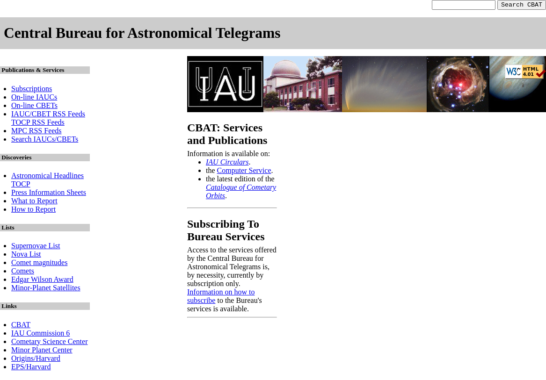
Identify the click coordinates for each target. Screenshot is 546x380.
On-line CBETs (34, 107)
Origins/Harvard (35, 360)
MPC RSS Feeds (36, 132)
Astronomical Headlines (47, 177)
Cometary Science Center (49, 343)
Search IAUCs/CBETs (44, 140)
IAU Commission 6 (40, 334)
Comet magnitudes (39, 264)
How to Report (33, 211)
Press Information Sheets (48, 194)
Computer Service (244, 172)
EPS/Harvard (31, 368)
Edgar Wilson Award (42, 281)
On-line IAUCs (34, 98)
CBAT (20, 326)
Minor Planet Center (42, 351)
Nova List (26, 255)
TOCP (20, 185)
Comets (22, 272)
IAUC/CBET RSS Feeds (48, 115)
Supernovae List (35, 247)
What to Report (34, 202)
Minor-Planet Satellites (45, 289)
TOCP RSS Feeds (38, 124)
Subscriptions (31, 90)
